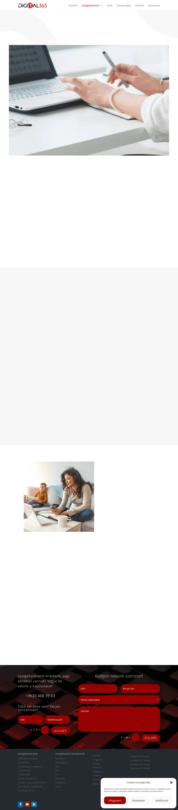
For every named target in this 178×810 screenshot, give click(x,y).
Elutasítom (138, 800)
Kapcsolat (154, 5)
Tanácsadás (124, 5)
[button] (171, 782)
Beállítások (162, 800)
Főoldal (72, 5)
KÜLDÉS (60, 731)
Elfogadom (115, 800)
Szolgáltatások (90, 5)
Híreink (139, 5)
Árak (109, 5)
